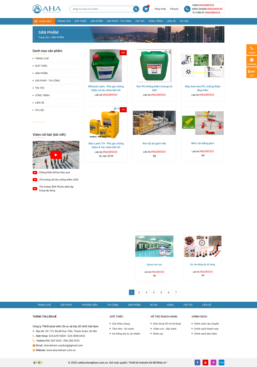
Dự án (153, 304)
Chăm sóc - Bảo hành (164, 328)
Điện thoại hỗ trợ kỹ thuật (167, 323)
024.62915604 (57, 335)
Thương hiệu (89, 304)
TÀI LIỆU (184, 21)
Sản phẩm (134, 304)
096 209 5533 (53, 340)
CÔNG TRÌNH (155, 21)
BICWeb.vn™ (160, 362)
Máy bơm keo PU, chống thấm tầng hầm (202, 88)
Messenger (251, 61)
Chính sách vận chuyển (206, 323)
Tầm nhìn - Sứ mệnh (123, 328)
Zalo (221, 362)
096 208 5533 (71, 340)
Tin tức (188, 304)
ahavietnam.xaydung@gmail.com (63, 345)
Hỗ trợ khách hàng (164, 316)
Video (170, 304)
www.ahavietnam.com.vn (61, 350)
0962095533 (215, 9)
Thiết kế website (138, 362)
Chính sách (199, 316)
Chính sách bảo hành (205, 333)
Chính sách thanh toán (206, 328)
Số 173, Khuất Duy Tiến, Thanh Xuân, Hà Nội (71, 331)
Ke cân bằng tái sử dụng (203, 261)
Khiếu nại (158, 333)
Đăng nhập (160, 9)
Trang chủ (44, 304)
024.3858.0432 (76, 335)
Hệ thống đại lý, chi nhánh (126, 333)
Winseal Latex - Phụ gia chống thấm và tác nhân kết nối (106, 88)
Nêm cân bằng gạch (202, 141)
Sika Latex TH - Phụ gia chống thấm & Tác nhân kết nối (106, 145)
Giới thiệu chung (121, 323)
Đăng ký (174, 9)
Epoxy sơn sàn (154, 261)
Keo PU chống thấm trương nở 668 (154, 88)
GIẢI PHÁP (66, 304)
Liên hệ (206, 304)
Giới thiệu (116, 316)
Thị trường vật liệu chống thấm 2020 (58, 179)
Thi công (113, 304)
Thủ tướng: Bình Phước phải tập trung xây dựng (56, 188)
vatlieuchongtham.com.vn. (93, 362)
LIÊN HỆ (171, 21)
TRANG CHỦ (64, 21)
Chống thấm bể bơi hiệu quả (54, 172)
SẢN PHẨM (96, 21)
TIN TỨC (140, 21)
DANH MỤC (45, 21)
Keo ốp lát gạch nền (154, 142)
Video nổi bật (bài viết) (49, 135)
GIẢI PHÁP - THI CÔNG (119, 21)
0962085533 (206, 5)
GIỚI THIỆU (80, 21)
